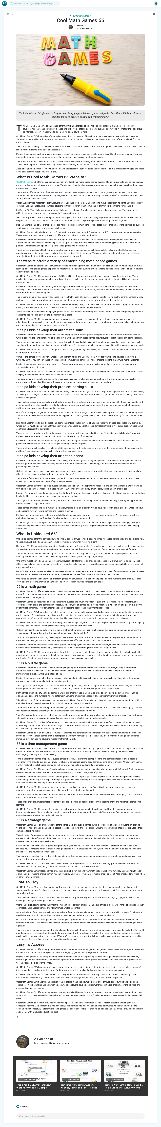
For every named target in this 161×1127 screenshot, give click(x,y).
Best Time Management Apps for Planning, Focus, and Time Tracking (78, 1086)
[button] (34, 3)
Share (9, 14)
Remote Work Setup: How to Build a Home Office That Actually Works (123, 1086)
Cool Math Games (24, 182)
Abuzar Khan (80, 26)
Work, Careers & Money (80, 16)
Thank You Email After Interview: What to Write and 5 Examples (33, 1086)
